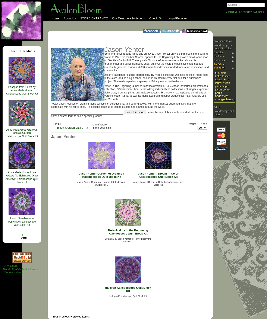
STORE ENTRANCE (94, 18)
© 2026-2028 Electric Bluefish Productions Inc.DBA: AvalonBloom (21, 269)
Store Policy (245, 11)
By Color (218, 52)
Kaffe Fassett (222, 76)
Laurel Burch (222, 82)
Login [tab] (21, 237)
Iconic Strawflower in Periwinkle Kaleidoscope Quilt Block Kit (22, 221)
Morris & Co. (222, 79)
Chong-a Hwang (225, 99)
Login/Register (177, 18)
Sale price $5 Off (223, 41)
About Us (70, 18)
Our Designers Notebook (128, 18)
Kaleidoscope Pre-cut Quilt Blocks (224, 47)
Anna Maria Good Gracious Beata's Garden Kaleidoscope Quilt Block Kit (22, 133)
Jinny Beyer (222, 86)
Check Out (156, 18)
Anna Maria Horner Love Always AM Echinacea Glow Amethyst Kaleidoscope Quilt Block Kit (22, 177)
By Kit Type (220, 60)
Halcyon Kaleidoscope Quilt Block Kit (128, 289)
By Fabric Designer (219, 66)
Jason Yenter (223, 89)
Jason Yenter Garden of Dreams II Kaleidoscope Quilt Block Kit (102, 175)
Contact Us (231, 11)
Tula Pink (220, 72)
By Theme (219, 56)
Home (55, 18)
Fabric (217, 107)
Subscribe (258, 11)
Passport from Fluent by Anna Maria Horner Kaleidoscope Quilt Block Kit (22, 90)
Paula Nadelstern (221, 94)
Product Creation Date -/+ (70, 127)
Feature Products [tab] (21, 51)
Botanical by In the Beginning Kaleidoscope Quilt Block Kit (128, 232)
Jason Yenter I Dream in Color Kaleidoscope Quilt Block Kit (158, 175)
